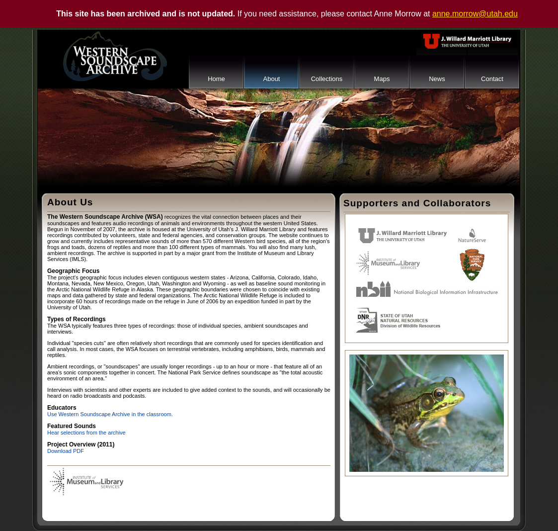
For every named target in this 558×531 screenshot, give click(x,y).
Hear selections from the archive (86, 433)
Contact (492, 79)
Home (216, 79)
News (437, 79)
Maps (382, 79)
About (271, 79)
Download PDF (65, 451)
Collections (327, 79)
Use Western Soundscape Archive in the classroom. (110, 414)
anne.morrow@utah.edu (475, 13)
